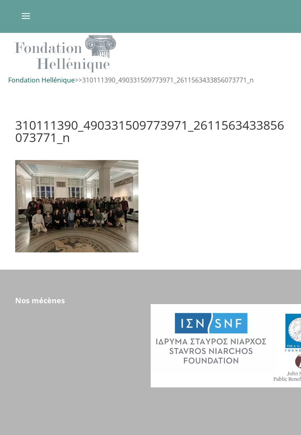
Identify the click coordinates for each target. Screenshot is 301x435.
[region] (150, 53)
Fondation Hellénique (41, 80)
